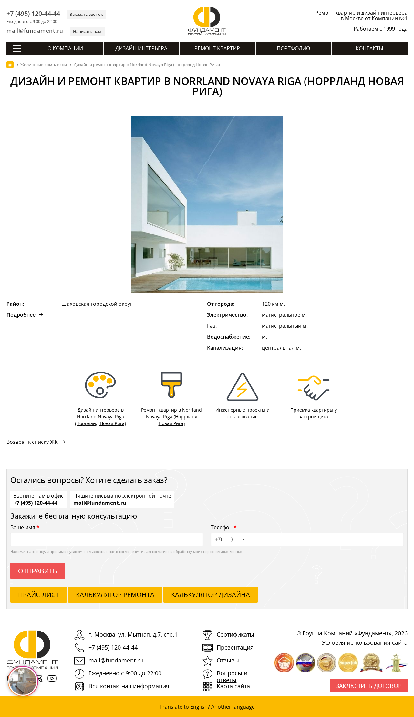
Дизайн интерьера (141, 48)
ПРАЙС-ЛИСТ (38, 594)
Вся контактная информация (128, 686)
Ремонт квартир (217, 48)
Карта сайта (233, 686)
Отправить (37, 570)
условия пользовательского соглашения (104, 551)
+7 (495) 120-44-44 (33, 13)
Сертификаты (235, 634)
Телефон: (307, 535)
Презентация (235, 647)
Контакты (369, 48)
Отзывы (228, 660)
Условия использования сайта (365, 642)
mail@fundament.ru (34, 30)
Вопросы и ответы (232, 676)
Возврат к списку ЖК (32, 441)
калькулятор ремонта (115, 594)
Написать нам (87, 31)
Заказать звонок (86, 14)
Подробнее (21, 314)
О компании (65, 48)
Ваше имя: (106, 535)
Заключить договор (369, 686)
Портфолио (293, 48)
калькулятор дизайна (210, 594)
